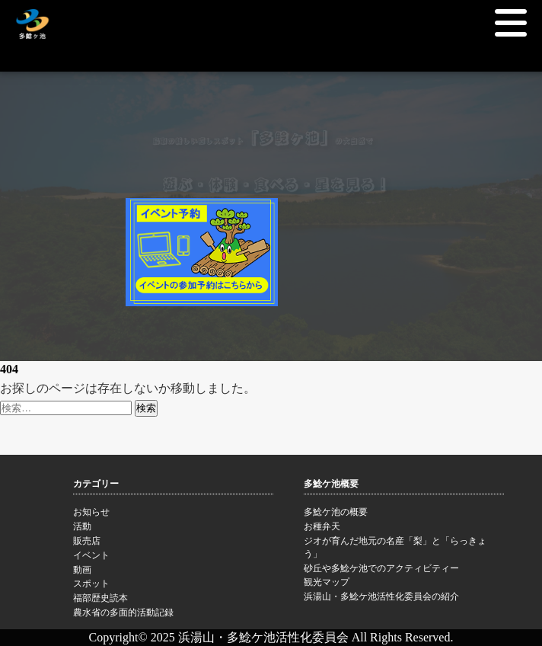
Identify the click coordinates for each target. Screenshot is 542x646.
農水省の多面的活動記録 (173, 614)
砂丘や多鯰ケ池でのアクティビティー (404, 570)
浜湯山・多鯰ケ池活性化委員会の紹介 (404, 598)
